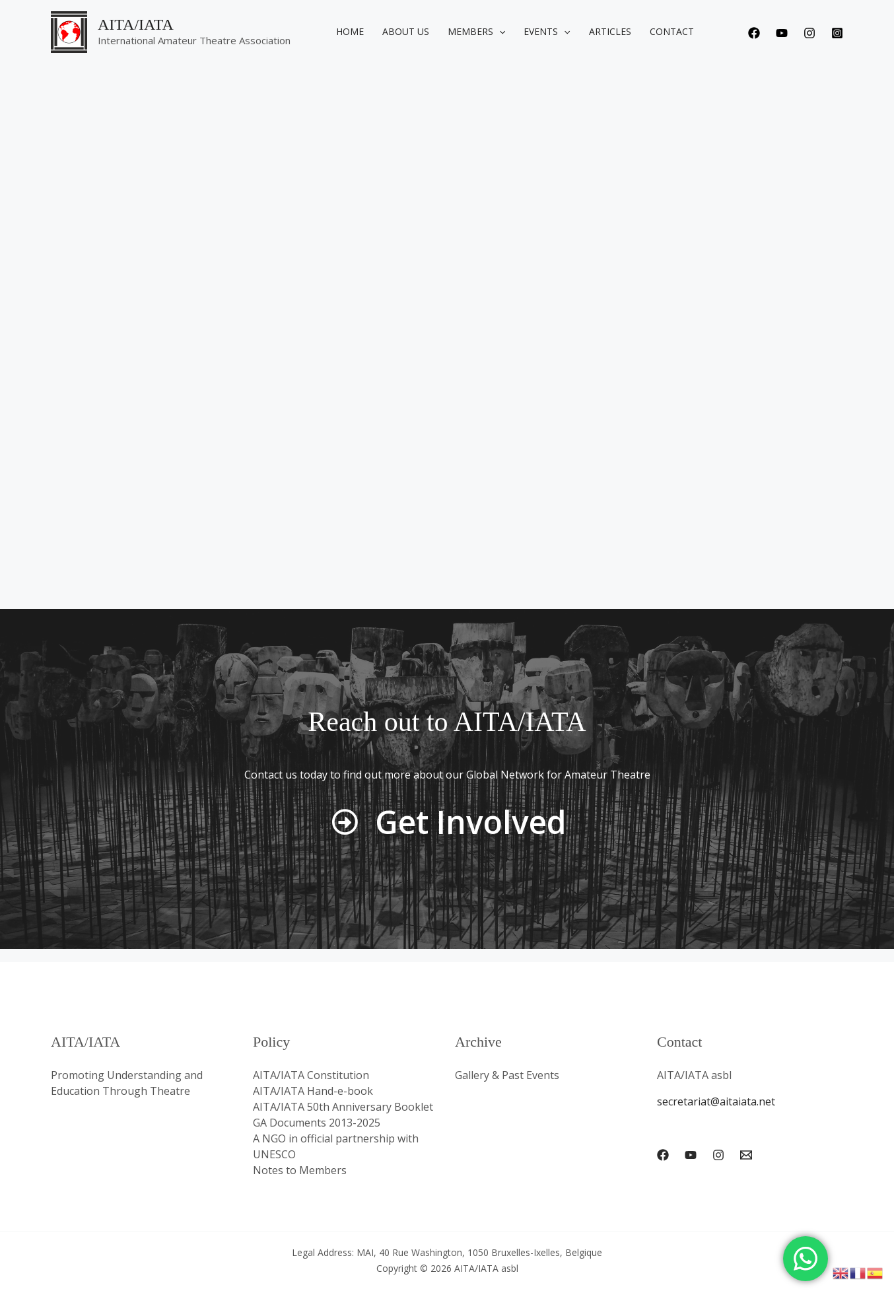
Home (350, 31)
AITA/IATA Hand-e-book (313, 1091)
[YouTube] (691, 1155)
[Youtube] (782, 33)
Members (476, 31)
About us (405, 31)
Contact (672, 31)
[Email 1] (746, 1155)
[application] (499, 31)
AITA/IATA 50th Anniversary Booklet (343, 1106)
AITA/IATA (136, 24)
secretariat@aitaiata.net (716, 1101)
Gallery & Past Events (507, 1075)
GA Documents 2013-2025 (316, 1122)
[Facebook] (754, 33)
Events (547, 31)
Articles (610, 31)
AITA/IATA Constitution (311, 1075)
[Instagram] (809, 33)
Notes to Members (300, 1170)
